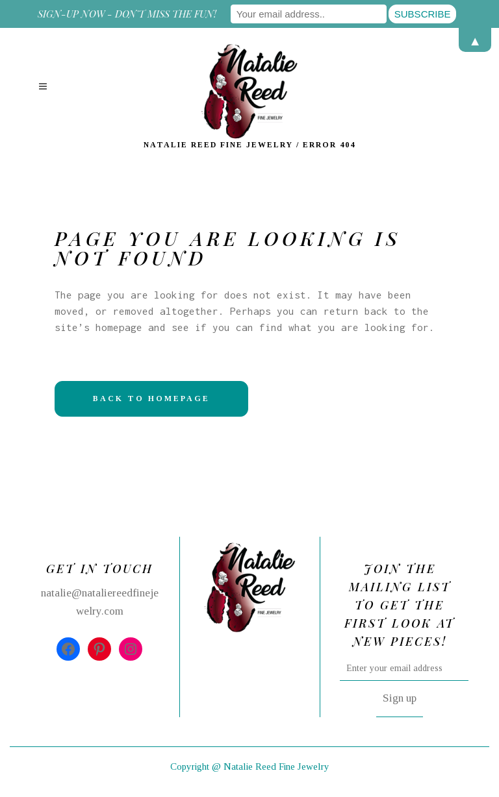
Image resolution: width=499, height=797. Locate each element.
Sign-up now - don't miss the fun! (127, 13)
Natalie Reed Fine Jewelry (218, 144)
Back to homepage (151, 398)
